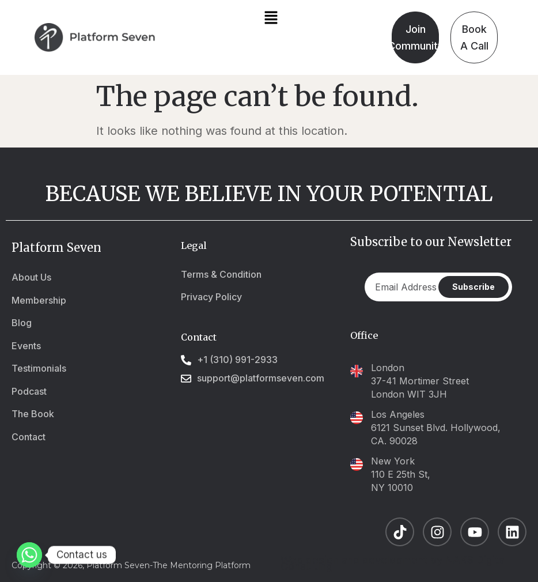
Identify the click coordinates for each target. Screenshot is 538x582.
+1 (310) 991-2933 (237, 359)
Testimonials (39, 368)
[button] (270, 18)
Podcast (29, 391)
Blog (22, 322)
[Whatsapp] (29, 555)
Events (26, 346)
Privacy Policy (211, 297)
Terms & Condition (221, 274)
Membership (39, 300)
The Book (33, 414)
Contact (29, 437)
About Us (31, 277)
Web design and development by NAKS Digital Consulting (394, 563)
